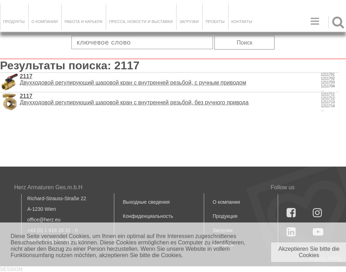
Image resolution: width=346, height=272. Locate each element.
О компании (44, 21)
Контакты (241, 21)
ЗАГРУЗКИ (189, 21)
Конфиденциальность (148, 216)
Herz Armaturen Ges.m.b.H (48, 187)
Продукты (14, 21)
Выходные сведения (146, 202)
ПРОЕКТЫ (215, 21)
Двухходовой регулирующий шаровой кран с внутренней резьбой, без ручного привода (134, 99)
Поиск (244, 43)
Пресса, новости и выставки (141, 21)
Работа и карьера (83, 21)
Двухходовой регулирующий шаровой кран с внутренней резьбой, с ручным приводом (133, 79)
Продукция (225, 216)
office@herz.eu (43, 219)
